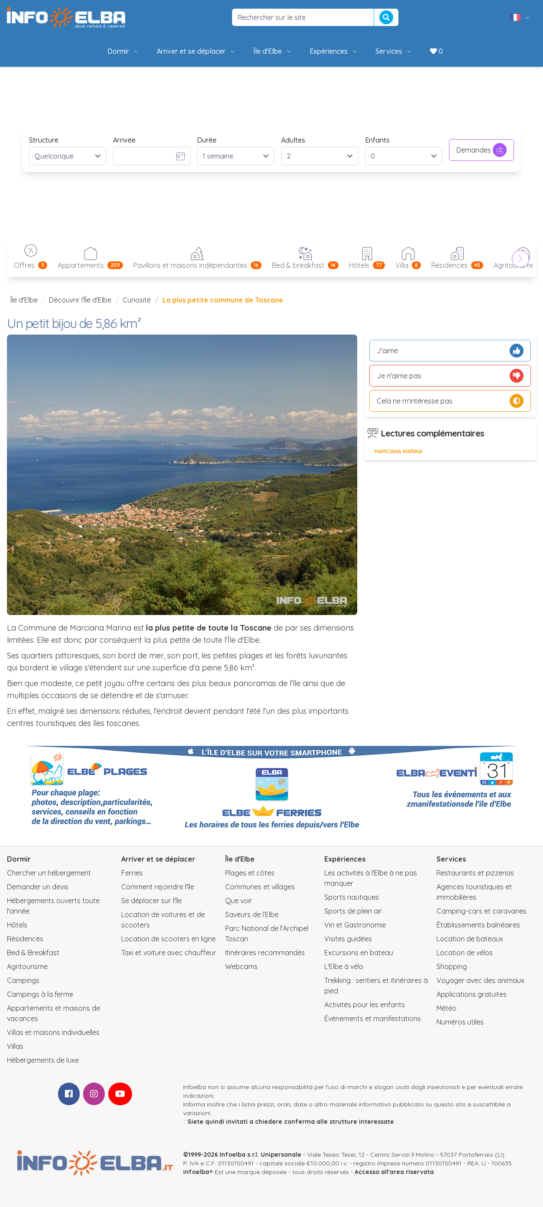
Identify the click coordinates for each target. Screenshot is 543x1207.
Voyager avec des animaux (480, 980)
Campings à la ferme (40, 994)
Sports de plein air (353, 911)
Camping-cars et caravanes (481, 911)
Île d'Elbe (272, 51)
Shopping (451, 966)
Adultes (293, 140)
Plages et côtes (250, 873)
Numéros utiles (460, 1022)
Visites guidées (348, 938)
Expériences (334, 51)
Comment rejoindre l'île (157, 886)
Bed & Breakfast (33, 952)
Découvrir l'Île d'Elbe (80, 300)
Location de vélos (464, 952)
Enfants (377, 140)
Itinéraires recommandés (265, 952)
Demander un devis (37, 886)
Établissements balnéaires (478, 925)
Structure (43, 140)
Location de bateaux (469, 938)
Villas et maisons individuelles (53, 1032)
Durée (207, 140)
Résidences (25, 938)
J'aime (450, 351)
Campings (23, 980)
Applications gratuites (471, 994)
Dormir (123, 51)
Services (394, 51)
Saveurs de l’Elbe (251, 914)
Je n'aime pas (450, 376)
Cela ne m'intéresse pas (450, 401)
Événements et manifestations (372, 1018)
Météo (446, 1008)
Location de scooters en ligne (168, 938)
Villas (15, 1046)
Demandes (481, 150)
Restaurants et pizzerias (475, 873)
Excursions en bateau (358, 952)
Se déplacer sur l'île (151, 900)
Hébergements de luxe (43, 1060)
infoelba (196, 1172)
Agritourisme (27, 966)
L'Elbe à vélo (343, 966)
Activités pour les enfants (364, 1004)
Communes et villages (260, 886)
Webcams (241, 966)
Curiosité (137, 300)
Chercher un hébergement (49, 873)
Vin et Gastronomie (355, 925)
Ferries (132, 873)
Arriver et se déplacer (196, 51)
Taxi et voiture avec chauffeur (168, 952)
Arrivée (124, 140)
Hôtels (17, 925)
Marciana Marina (399, 451)
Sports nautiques (351, 897)
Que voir (238, 900)
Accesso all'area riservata (394, 1172)
